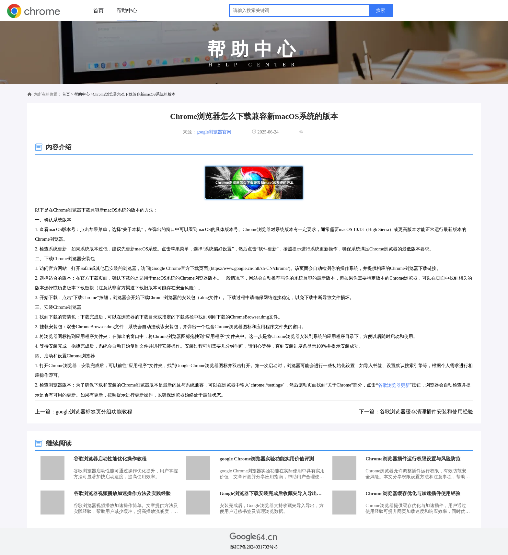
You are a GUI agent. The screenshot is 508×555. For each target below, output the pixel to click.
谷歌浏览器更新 (394, 385)
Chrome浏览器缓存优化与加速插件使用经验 (412, 493)
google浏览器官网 (213, 132)
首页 (98, 10)
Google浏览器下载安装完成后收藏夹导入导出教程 (272, 493)
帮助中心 (127, 10)
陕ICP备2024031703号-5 (253, 547)
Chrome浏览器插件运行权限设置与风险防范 (412, 458)
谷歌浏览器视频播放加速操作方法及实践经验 (122, 493)
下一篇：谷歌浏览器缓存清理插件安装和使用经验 (416, 411)
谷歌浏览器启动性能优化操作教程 (110, 458)
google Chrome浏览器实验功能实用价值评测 (267, 458)
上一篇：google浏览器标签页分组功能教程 (83, 411)
